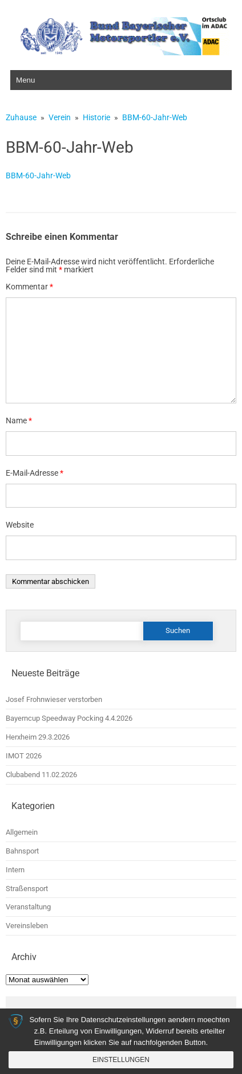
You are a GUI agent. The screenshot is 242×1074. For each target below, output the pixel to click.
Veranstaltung (28, 907)
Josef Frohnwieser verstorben (54, 699)
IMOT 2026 (24, 756)
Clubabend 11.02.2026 (41, 774)
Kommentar (29, 286)
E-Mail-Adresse (34, 472)
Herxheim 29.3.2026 (38, 737)
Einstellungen (121, 1060)
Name (19, 420)
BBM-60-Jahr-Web (38, 175)
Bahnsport (22, 851)
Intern (15, 869)
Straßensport (27, 888)
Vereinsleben (27, 925)
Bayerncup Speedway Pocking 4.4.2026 (69, 718)
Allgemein (22, 832)
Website (20, 524)
